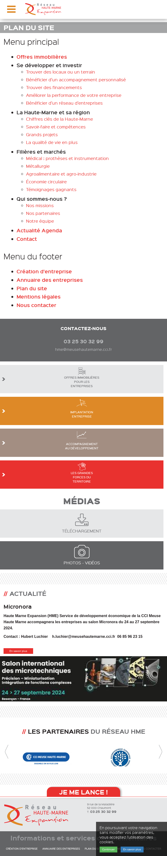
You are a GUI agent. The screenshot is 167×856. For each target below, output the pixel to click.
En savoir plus (18, 651)
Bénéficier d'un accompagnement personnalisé (76, 79)
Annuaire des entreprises (50, 279)
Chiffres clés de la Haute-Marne (59, 119)
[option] (83, 642)
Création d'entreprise (44, 271)
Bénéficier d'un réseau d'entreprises (64, 103)
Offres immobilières (42, 56)
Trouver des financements (54, 87)
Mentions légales (39, 296)
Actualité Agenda (39, 230)
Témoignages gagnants (51, 189)
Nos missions (40, 205)
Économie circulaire (46, 181)
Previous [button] (7, 752)
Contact (27, 238)
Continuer (108, 849)
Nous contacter (36, 305)
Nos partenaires (43, 213)
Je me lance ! (83, 791)
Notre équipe (40, 221)
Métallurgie (38, 166)
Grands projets (42, 134)
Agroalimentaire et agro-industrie (61, 174)
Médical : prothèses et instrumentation (67, 158)
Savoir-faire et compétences (56, 127)
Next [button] (160, 752)
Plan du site (32, 288)
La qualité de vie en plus (52, 142)
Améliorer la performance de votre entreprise (73, 95)
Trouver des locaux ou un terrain (60, 72)
